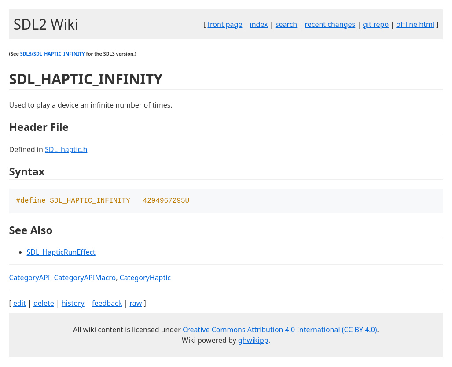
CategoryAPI (30, 278)
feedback (107, 304)
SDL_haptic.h (66, 149)
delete (43, 304)
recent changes (330, 24)
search (287, 24)
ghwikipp (253, 341)
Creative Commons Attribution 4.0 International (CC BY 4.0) (280, 330)
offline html (415, 24)
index (259, 24)
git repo (376, 24)
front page (224, 24)
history (73, 304)
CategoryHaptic (145, 278)
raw (135, 304)
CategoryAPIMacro (85, 278)
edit (19, 304)
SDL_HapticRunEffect (61, 253)
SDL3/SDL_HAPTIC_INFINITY (52, 54)
